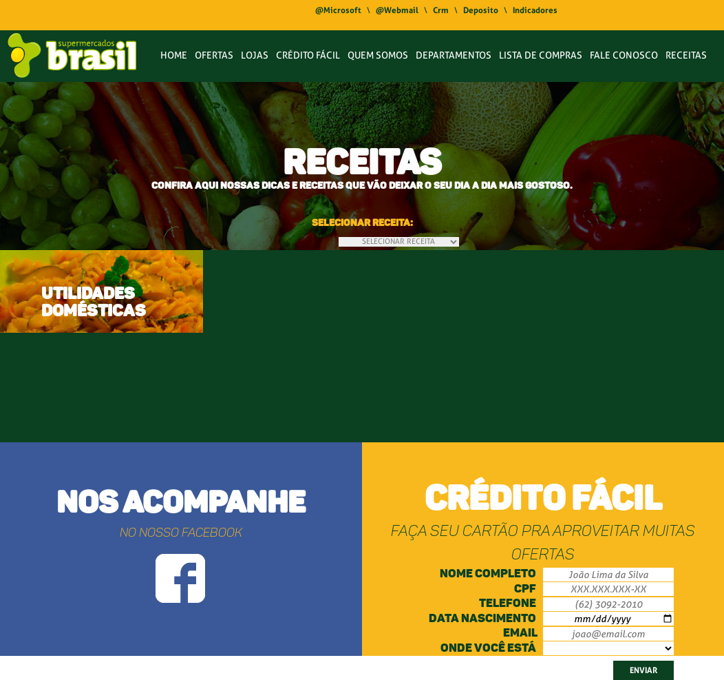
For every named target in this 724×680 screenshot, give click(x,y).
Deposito (480, 10)
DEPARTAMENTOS (453, 55)
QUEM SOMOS (378, 55)
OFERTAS (214, 55)
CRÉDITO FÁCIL (308, 55)
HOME (173, 55)
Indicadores (535, 10)
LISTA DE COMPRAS (540, 55)
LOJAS (254, 55)
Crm (441, 10)
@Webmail (397, 10)
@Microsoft (338, 10)
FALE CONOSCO (624, 55)
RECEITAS (686, 55)
